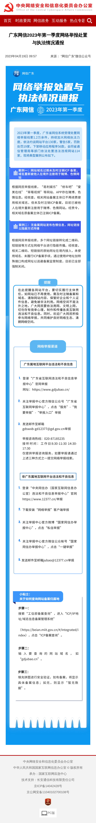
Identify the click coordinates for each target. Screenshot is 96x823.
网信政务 (41, 21)
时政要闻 (23, 21)
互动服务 (59, 21)
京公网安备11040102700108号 (48, 792)
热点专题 (77, 21)
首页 (7, 21)
